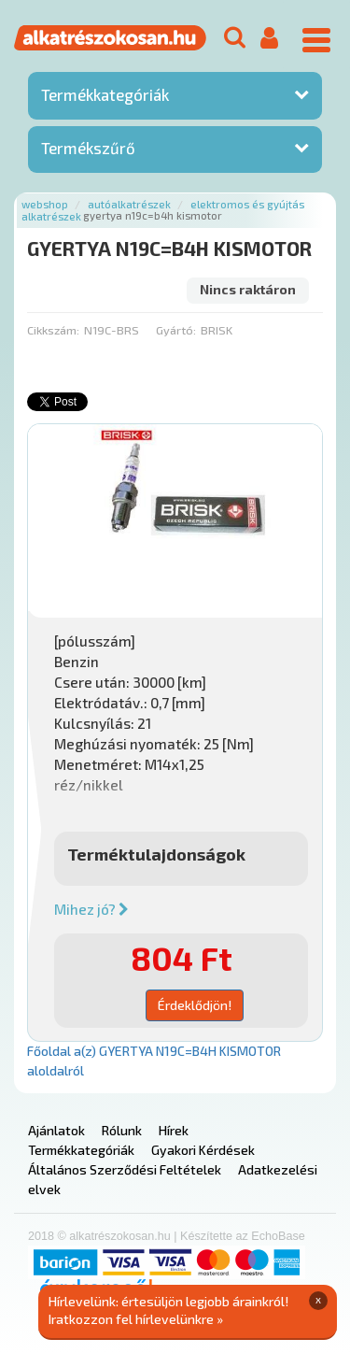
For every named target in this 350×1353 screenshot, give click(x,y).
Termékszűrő (88, 147)
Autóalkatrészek (129, 204)
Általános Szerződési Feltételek (124, 1169)
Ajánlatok (56, 1130)
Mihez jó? (91, 909)
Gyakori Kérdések (203, 1150)
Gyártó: (176, 329)
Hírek (174, 1130)
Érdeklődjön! (194, 1005)
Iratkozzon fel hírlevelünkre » (136, 1319)
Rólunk (122, 1130)
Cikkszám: (53, 329)
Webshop (44, 204)
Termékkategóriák (105, 94)
